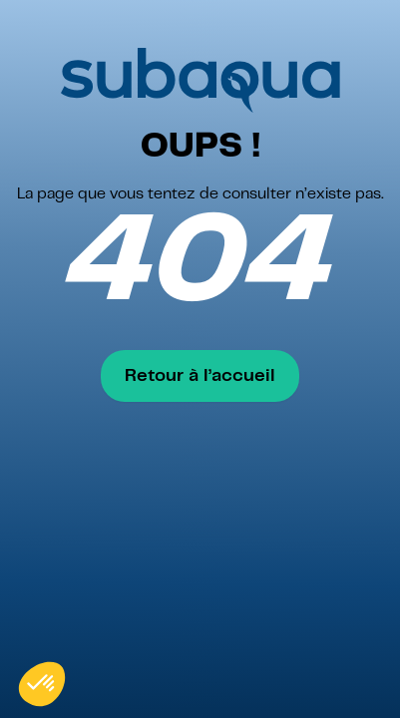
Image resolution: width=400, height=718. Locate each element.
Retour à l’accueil (200, 376)
